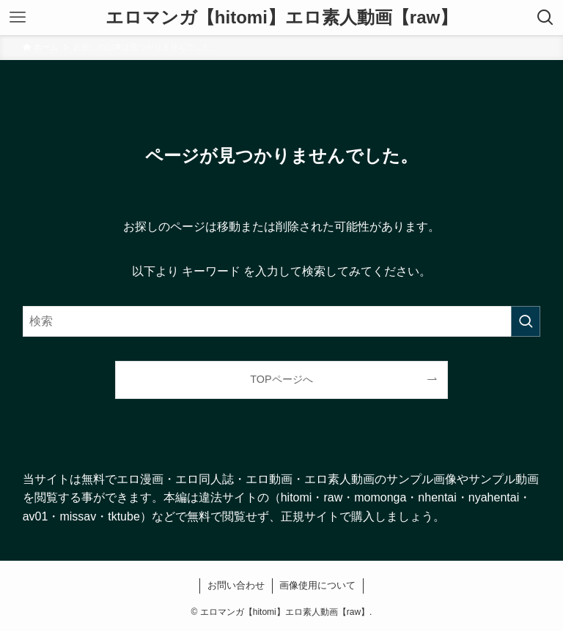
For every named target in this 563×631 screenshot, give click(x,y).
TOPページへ (281, 379)
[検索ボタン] (545, 17)
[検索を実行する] (525, 321)
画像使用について (317, 585)
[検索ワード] (282, 321)
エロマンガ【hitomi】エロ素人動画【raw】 (281, 17)
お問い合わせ (236, 585)
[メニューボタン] (17, 17)
